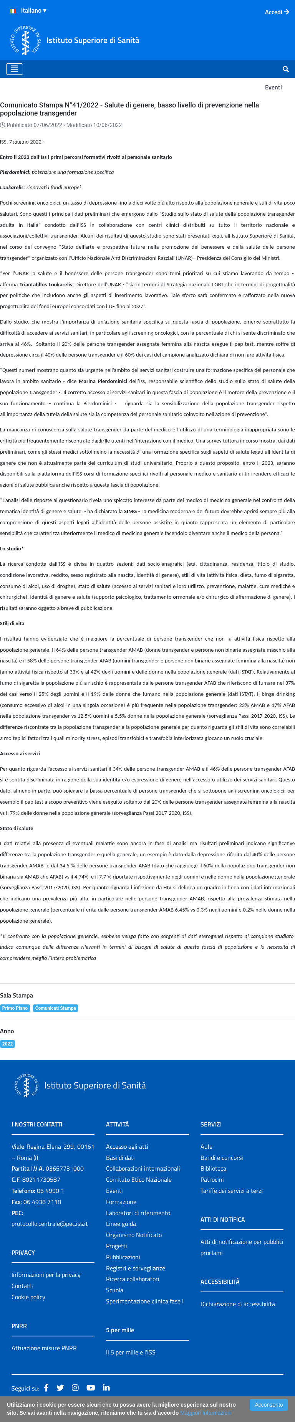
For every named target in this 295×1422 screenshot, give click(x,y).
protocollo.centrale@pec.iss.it (50, 1223)
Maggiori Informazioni (206, 1413)
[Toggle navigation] (14, 69)
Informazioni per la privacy (46, 1274)
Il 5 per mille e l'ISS (131, 1352)
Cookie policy (28, 1296)
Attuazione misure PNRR (44, 1348)
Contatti (22, 1285)
